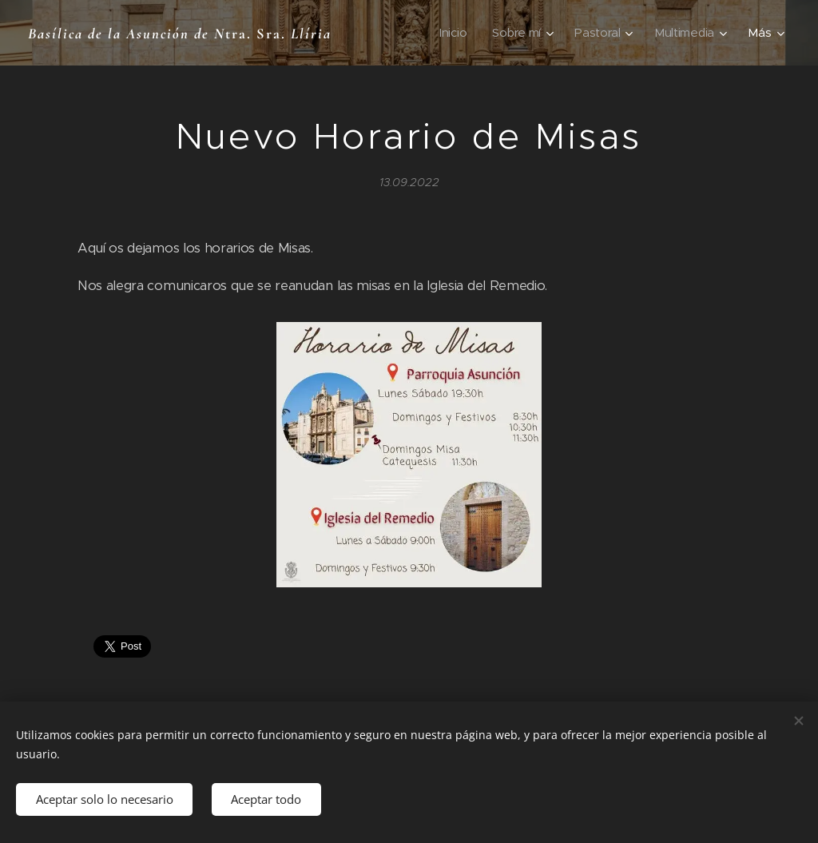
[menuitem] (451, 33)
